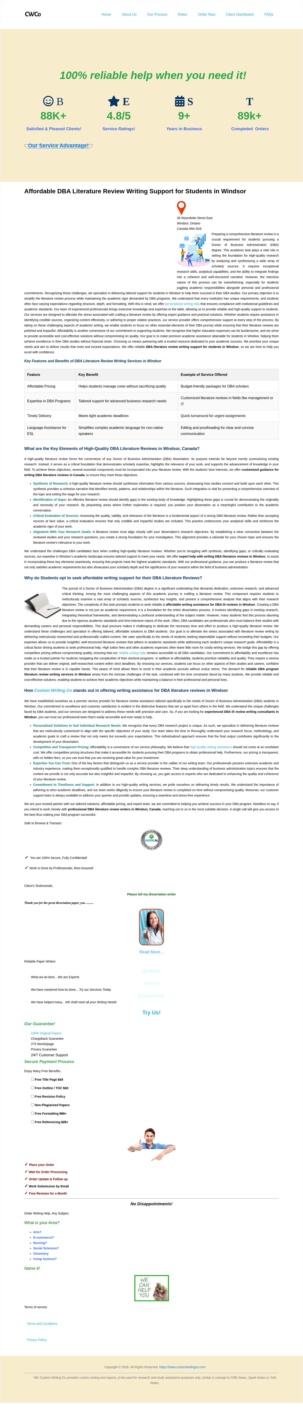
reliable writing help (132, 653)
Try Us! (151, 1013)
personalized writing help (183, 304)
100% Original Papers (46, 1033)
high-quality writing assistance (211, 747)
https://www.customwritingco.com (182, 1367)
